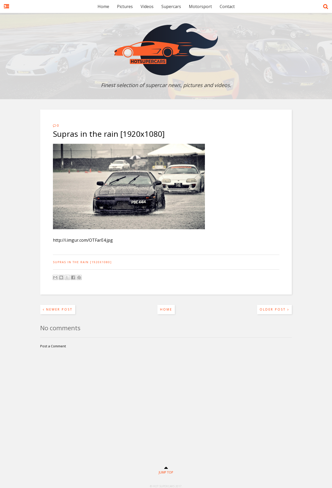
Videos (147, 6)
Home (103, 6)
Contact (227, 6)
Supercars (171, 6)
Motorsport (200, 6)
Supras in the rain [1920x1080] (82, 262)
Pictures (125, 6)
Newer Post (58, 309)
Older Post (274, 309)
